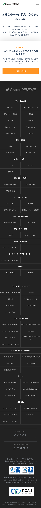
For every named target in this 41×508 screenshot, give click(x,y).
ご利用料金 (30, 292)
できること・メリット (30, 299)
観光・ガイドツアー (31, 235)
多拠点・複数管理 (10, 273)
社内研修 (10, 172)
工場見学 (10, 235)
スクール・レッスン (20, 197)
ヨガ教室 (30, 203)
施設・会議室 (20, 140)
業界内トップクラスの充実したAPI (31, 324)
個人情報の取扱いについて (31, 389)
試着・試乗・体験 (20, 229)
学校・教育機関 (30, 184)
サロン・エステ (30, 127)
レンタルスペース (31, 146)
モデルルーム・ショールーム (10, 248)
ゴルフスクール (10, 203)
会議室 (10, 146)
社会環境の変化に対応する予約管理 (31, 337)
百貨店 (31, 114)
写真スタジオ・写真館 (10, 114)
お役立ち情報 (31, 363)
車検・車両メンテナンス (31, 107)
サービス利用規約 (30, 395)
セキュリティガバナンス (10, 421)
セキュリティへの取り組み (10, 324)
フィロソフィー (30, 415)
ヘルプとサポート (10, 389)
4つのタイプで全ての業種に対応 (30, 357)
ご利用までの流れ (30, 305)
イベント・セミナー (20, 159)
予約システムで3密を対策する (10, 344)
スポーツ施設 (10, 153)
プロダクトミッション (10, 415)
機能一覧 (10, 299)
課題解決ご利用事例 (10, 370)
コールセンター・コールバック (10, 260)
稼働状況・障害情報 (10, 382)
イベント (10, 165)
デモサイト (10, 363)
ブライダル (10, 120)
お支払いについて (10, 338)
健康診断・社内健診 (10, 222)
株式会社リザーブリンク (10, 408)
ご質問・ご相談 (20, 71)
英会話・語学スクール (10, 210)
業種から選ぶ (10, 305)
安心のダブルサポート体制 (10, 331)
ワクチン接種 (31, 222)
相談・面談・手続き (20, 178)
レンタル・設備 (30, 153)
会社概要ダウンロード (30, 408)
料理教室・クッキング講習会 (30, 210)
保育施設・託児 (10, 191)
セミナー (30, 165)
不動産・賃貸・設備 (20, 241)
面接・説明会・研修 (10, 184)
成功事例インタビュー (10, 357)
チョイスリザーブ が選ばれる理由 (10, 292)
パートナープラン (10, 312)
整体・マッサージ (10, 127)
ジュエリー (31, 133)
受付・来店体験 (20, 101)
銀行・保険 (10, 107)
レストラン (30, 120)
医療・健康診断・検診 (20, 216)
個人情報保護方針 (10, 395)
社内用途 (30, 273)
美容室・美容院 (10, 133)
